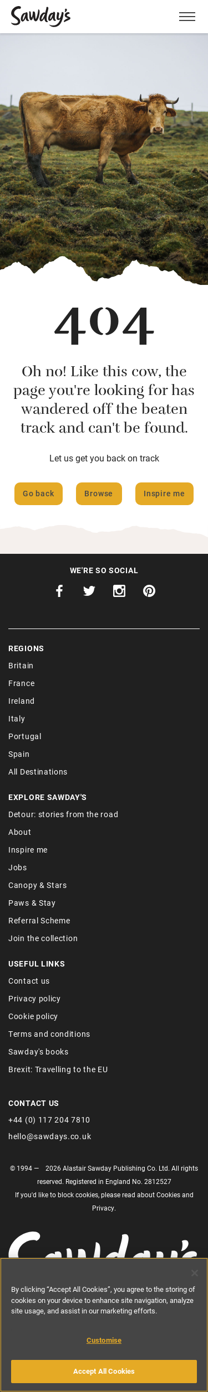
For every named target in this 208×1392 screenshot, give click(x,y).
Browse (98, 493)
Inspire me (164, 493)
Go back (38, 493)
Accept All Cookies (104, 1371)
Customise (104, 1340)
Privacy (103, 1207)
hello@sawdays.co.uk (49, 1136)
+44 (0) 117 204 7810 (49, 1119)
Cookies (168, 1194)
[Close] (194, 1273)
